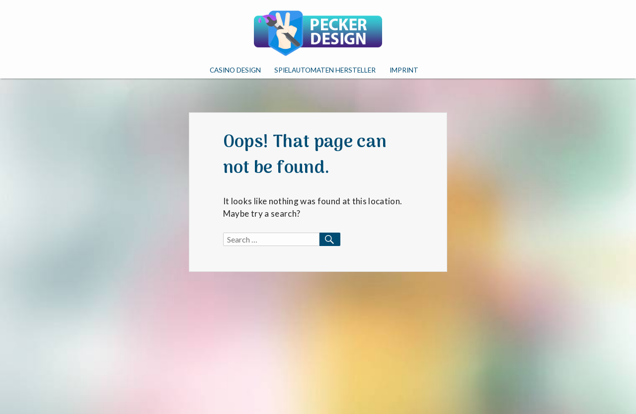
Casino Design (235, 70)
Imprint (404, 70)
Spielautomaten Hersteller (325, 70)
